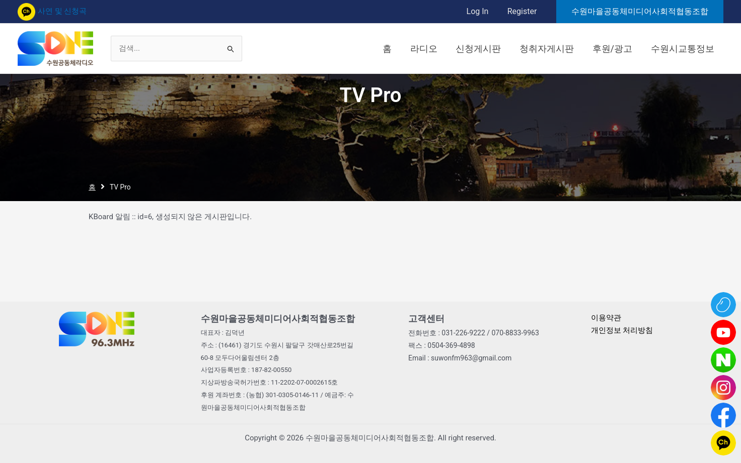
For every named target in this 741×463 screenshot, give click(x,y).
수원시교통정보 (684, 48)
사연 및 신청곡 (52, 11)
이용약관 (606, 317)
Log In (481, 11)
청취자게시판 (555, 48)
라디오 (439, 48)
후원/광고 (617, 48)
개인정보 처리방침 (622, 330)
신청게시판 (490, 48)
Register (523, 11)
